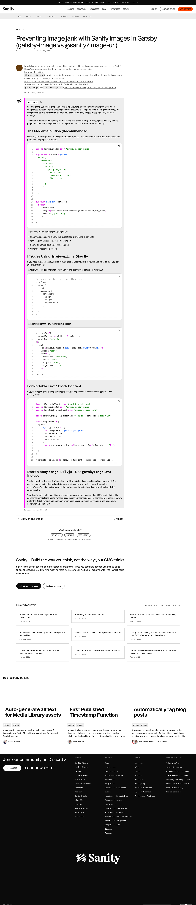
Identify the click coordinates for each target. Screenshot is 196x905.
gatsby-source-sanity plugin (40, 484)
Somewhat (70, 535)
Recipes (75, 16)
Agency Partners (143, 792)
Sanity (21, 560)
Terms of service (174, 767)
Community (87, 16)
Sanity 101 (110, 767)
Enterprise (115, 9)
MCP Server (80, 779)
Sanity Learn (111, 771)
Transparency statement (177, 775)
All (19, 16)
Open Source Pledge (175, 788)
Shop (137, 771)
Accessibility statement (178, 771)
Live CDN (79, 800)
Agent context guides (115, 821)
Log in (154, 9)
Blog (137, 767)
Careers (139, 779)
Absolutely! (83, 535)
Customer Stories (143, 788)
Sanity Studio (81, 763)
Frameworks (110, 779)
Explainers (110, 804)
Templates (51, 16)
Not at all (56, 535)
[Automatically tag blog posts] (162, 715)
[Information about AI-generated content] (41, 102)
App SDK (78, 792)
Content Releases (83, 784)
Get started (185, 9)
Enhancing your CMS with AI (118, 816)
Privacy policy (173, 763)
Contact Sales (168, 9)
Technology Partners (145, 796)
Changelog (140, 784)
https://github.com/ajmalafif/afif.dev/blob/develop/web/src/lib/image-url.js (58, 81)
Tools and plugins (114, 775)
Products (70, 9)
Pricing (126, 9)
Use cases (79, 816)
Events (138, 775)
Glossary (109, 829)
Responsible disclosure (177, 784)
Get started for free (28, 586)
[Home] (8, 9)
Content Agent (81, 775)
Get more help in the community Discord (162, 605)
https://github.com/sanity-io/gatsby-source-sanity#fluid (90, 87)
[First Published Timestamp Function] (98, 715)
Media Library (81, 767)
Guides (28, 16)
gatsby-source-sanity (61, 120)
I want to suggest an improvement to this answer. (70, 539)
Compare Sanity (112, 825)
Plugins (39, 16)
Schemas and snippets (115, 788)
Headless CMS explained (116, 796)
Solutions (81, 9)
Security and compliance (178, 779)
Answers (20, 29)
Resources (94, 9)
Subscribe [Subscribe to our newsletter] (12, 768)
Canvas (78, 771)
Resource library (113, 800)
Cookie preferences (175, 792)
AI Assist (79, 812)
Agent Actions (81, 808)
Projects (63, 16)
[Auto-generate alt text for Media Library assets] (33, 715)
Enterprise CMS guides (116, 808)
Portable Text (63, 392)
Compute (78, 804)
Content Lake (81, 796)
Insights (79, 788)
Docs (104, 9)
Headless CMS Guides (115, 812)
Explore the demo (53, 586)
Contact (139, 763)
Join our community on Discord (35, 759)
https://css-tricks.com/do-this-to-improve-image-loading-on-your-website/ (58, 69)
